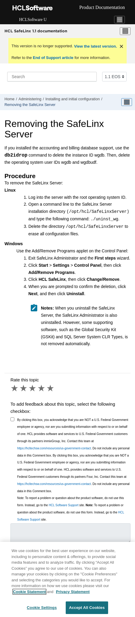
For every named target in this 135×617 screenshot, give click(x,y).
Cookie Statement (29, 591)
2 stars (23, 388)
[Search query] (52, 76)
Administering (30, 99)
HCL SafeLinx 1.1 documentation (35, 31)
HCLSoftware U (33, 19)
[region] (67, 579)
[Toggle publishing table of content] (126, 102)
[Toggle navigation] (119, 20)
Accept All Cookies (87, 607)
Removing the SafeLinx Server (30, 105)
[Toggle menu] (125, 31)
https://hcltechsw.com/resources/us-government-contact (54, 448)
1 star (14, 388)
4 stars (41, 388)
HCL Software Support (64, 505)
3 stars (32, 388)
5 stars (50, 388)
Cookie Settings (42, 607)
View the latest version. (95, 46)
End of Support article (53, 57)
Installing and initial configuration (72, 99)
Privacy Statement (73, 591)
